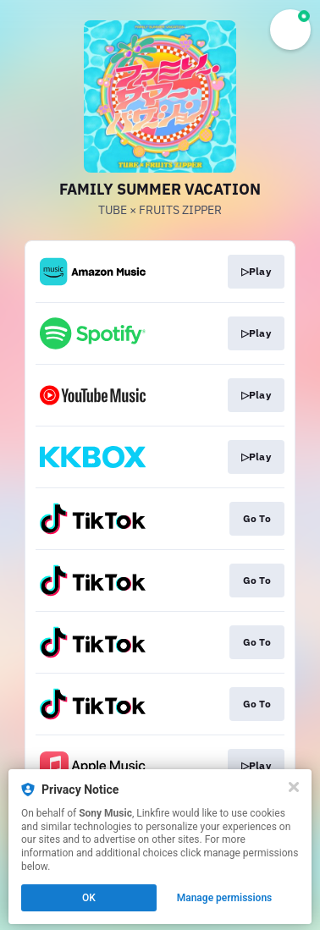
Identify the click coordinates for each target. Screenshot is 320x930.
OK (89, 898)
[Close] (293, 787)
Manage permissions (225, 898)
